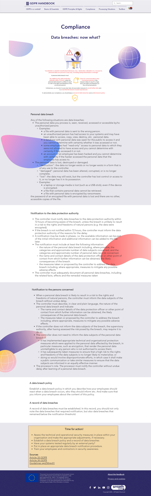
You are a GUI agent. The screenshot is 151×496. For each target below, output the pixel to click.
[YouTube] (103, 487)
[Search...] (122, 3)
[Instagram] (108, 487)
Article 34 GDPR (38, 460)
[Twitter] (94, 487)
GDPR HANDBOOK (42, 3)
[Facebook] (90, 487)
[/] (27, 3)
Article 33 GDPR (38, 457)
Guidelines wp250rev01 (42, 463)
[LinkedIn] (99, 487)
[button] (51, 8)
